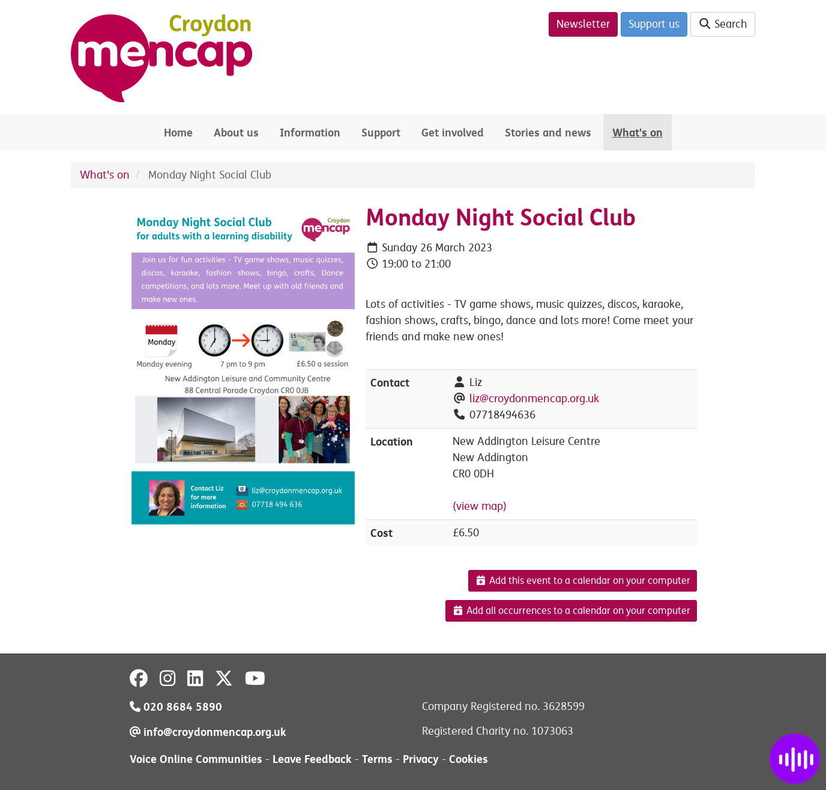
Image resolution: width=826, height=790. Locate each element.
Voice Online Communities (196, 759)
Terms (377, 759)
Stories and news (548, 132)
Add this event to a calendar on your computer (582, 581)
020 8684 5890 (176, 707)
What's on (637, 132)
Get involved (452, 132)
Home (178, 132)
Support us (654, 24)
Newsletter (583, 24)
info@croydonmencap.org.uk (208, 732)
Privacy (421, 759)
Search (723, 24)
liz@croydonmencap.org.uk (534, 398)
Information (310, 132)
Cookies (468, 759)
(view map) (480, 506)
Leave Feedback (312, 759)
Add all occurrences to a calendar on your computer (571, 611)
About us (236, 132)
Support (380, 132)
